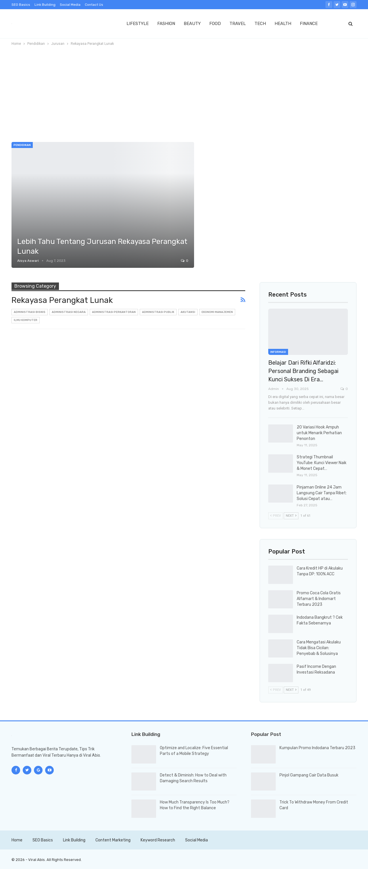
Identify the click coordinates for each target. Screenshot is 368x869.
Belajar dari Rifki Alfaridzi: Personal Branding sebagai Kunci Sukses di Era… (303, 371)
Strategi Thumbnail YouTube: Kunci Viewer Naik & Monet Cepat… (321, 463)
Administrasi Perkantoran (114, 312)
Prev (275, 516)
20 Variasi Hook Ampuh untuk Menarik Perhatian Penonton (319, 433)
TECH (260, 23)
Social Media (70, 5)
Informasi (278, 352)
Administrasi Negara (69, 312)
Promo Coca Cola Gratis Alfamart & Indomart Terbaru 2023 (319, 599)
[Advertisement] (184, 91)
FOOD (215, 23)
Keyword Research (158, 840)
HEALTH (283, 23)
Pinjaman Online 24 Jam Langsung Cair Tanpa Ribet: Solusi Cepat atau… (322, 493)
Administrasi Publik (158, 312)
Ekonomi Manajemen (217, 312)
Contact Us (94, 5)
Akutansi (188, 312)
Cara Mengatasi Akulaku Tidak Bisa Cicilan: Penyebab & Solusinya (319, 648)
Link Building (44, 5)
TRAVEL (237, 23)
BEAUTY (192, 23)
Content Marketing (113, 840)
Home (17, 840)
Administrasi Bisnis (29, 312)
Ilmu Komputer (25, 320)
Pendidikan (22, 145)
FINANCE (309, 23)
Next (291, 516)
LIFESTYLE (137, 23)
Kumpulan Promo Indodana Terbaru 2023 (317, 747)
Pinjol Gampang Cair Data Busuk (308, 775)
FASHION (166, 23)
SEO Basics (21, 5)
